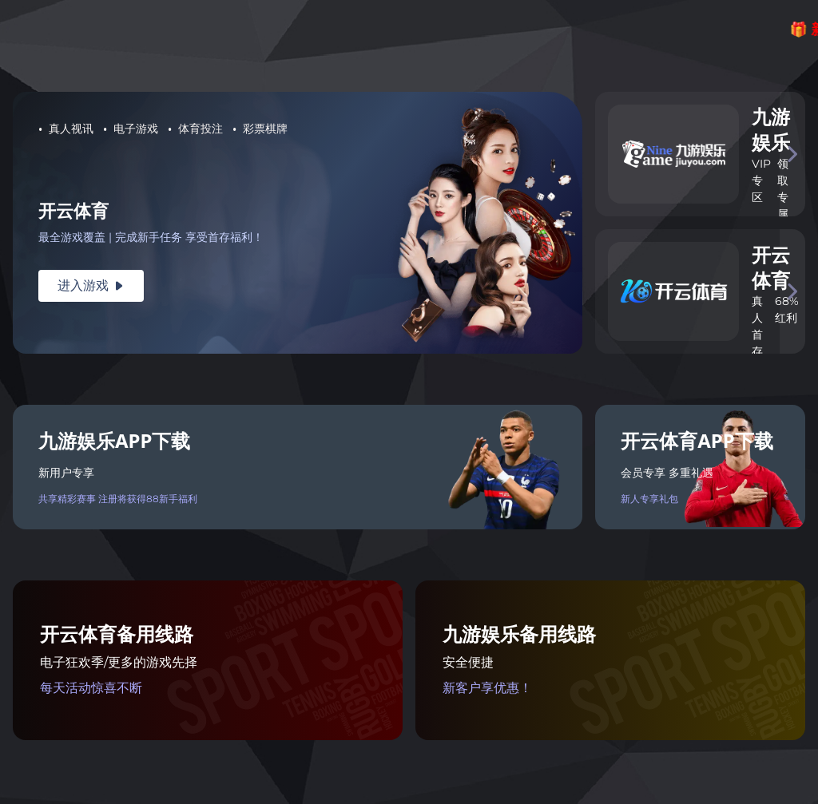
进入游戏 (91, 285)
